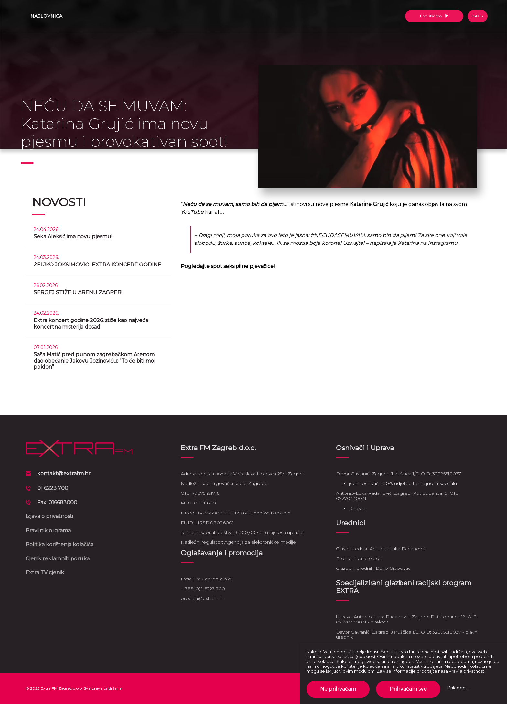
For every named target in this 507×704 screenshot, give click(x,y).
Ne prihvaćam (338, 689)
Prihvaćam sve (408, 689)
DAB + (477, 16)
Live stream (434, 16)
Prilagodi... (458, 687)
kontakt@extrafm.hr (64, 474)
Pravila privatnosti (467, 671)
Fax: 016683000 (57, 502)
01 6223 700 (52, 488)
